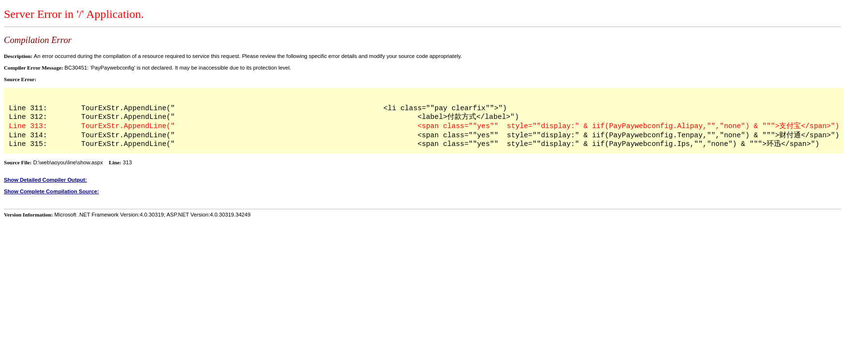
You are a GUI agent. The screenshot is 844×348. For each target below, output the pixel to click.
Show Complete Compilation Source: (51, 191)
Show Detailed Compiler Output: (45, 180)
